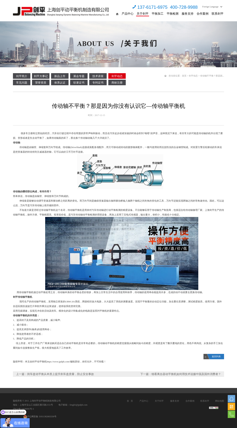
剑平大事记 (41, 76)
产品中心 (127, 13)
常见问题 (21, 82)
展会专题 (78, 76)
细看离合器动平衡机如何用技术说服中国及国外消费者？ (186, 374)
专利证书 (98, 82)
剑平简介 (21, 76)
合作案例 (202, 13)
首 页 (130, 401)
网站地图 (219, 401)
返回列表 (216, 356)
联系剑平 (217, 13)
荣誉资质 (40, 82)
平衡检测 (172, 13)
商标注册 (117, 82)
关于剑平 (142, 13)
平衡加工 (157, 13)
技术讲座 (98, 76)
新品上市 (59, 76)
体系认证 (59, 82)
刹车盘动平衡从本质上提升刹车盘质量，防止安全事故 (60, 374)
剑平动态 (117, 76)
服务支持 (187, 13)
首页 (184, 75)
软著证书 (78, 82)
